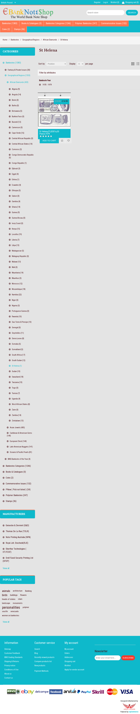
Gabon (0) (15, 196)
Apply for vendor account (74, 670)
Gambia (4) (16, 201)
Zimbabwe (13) (18, 421)
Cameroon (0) (17, 127)
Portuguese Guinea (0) (20, 311)
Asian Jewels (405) (17, 427)
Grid (132, 64)
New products (39, 665)
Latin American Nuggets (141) (21, 447)
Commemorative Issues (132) (114, 23)
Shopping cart (70, 661)
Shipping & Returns (11, 661)
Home (5, 40)
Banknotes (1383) (9, 23)
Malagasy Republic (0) (20, 256)
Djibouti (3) (16, 168)
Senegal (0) (16, 327)
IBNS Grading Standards (13, 657)
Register (97, 2)
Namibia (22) (17, 294)
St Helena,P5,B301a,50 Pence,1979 (49, 132)
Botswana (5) (17, 111)
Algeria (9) (16, 89)
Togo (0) (15, 388)
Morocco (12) (17, 284)
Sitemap (7, 649)
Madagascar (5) (18, 251)
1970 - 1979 (47, 84)
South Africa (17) (18, 355)
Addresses (69, 657)
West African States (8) (21, 404)
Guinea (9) (16, 212)
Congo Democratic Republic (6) (21, 156)
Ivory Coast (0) (17, 223)
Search (37, 649)
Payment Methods (41, 671)
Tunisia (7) (16, 393)
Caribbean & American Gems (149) (19, 434)
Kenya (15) (16, 229)
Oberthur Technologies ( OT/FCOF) (14, 550)
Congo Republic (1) (19, 163)
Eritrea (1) (15, 179)
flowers (23, 595)
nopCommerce (133, 712)
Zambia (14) (16, 415)
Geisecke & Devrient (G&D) (17, 525)
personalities (11, 607)
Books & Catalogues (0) (31, 23)
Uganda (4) (16, 399)
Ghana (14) (16, 207)
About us (7, 674)
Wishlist (68, 665)
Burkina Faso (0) (18, 116)
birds (4, 595)
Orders (67, 653)
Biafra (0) (15, 105)
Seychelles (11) (18, 333)
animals (6, 591)
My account (69, 649)
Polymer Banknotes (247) (86, 23)
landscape (6, 603)
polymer (26, 607)
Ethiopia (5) (16, 190)
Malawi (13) (16, 262)
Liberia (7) (15, 240)
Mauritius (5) (16, 278)
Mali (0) (15, 267)
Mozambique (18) (18, 289)
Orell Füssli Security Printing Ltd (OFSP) (18, 559)
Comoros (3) (17, 149)
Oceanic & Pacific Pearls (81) (21, 452)
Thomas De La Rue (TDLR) (17, 531)
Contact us (8, 678)
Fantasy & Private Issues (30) (19, 70)
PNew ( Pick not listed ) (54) (18, 489)
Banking (28, 591)
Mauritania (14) (17, 273)
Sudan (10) (16, 371)
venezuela (14, 611)
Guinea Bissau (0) (18, 218)
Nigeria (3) (16, 305)
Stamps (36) (19, 29)
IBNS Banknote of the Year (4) (19, 459)
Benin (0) (15, 100)
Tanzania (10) (17, 382)
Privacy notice (9, 665)
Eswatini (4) (16, 185)
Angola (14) (16, 94)
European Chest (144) (18, 441)
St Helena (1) (17, 366)
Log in (105, 2)
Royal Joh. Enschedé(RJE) (17, 543)
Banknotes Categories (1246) (58, 23)
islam (20, 599)
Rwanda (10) (17, 316)
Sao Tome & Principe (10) (21, 322)
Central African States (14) (22, 144)
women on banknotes (10, 615)
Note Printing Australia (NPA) (18, 537)
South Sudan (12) (18, 360)
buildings (14, 595)
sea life (5, 611)
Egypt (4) (15, 174)
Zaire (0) (15, 410)
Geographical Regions (31, 40)
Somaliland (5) (17, 349)
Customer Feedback (12, 653)
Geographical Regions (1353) (19, 75)
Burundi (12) (16, 122)
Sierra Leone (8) (18, 338)
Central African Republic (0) (22, 138)
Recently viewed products (44, 657)
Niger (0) (15, 300)
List (137, 64)
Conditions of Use (11, 670)
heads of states (8, 599)
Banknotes (15, 40)
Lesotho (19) (17, 234)
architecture (17, 591)
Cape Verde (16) (18, 133)
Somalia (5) (16, 344)
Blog (36, 653)
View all (6, 568)
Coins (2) (6, 29)
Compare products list (43, 661)
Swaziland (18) (17, 377)
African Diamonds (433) (19, 82)
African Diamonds (50, 40)
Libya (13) (15, 245)
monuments (17, 603)
